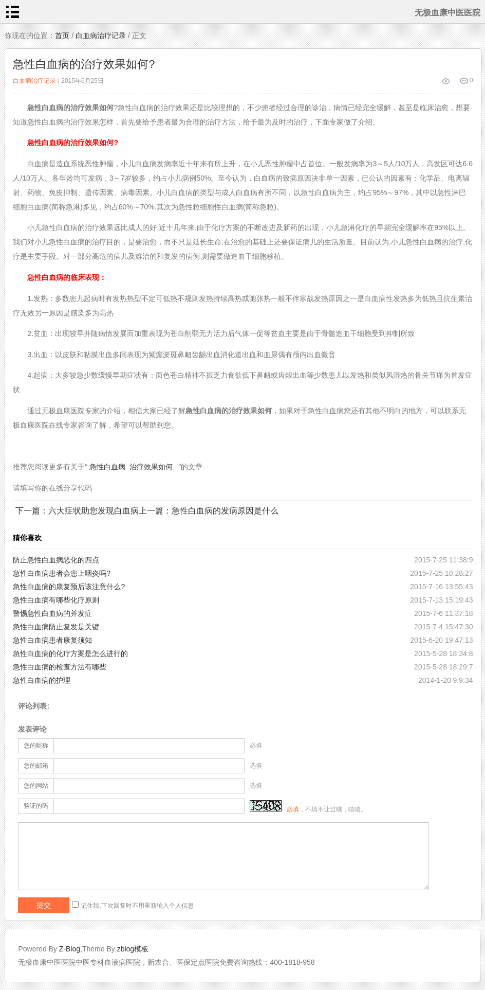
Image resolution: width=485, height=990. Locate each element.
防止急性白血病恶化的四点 (56, 560)
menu (12, 12)
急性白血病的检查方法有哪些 (59, 667)
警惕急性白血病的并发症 (52, 613)
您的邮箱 (36, 765)
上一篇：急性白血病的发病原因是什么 (208, 510)
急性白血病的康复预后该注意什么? (69, 586)
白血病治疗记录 (101, 35)
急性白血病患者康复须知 (52, 640)
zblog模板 (132, 949)
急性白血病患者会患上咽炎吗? (61, 573)
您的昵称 (36, 745)
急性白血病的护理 (41, 680)
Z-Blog (69, 949)
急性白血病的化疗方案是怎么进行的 (70, 653)
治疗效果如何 (151, 467)
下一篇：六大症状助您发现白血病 (77, 510)
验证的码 (36, 805)
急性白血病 (107, 467)
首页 (62, 35)
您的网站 (36, 785)
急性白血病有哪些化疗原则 (56, 600)
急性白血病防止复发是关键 (56, 627)
